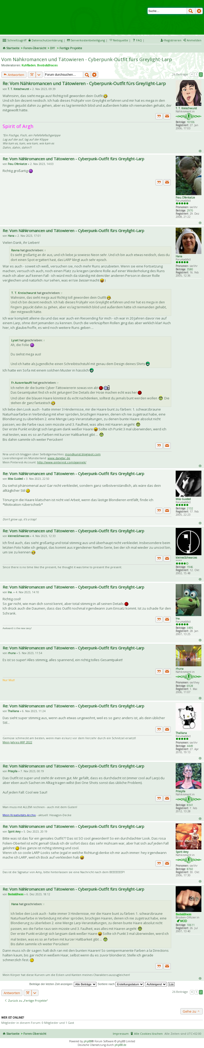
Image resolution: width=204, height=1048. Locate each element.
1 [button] (196, 74)
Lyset (14, 340)
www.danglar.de (59, 458)
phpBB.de (120, 1045)
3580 (190, 269)
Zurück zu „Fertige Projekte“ (26, 1000)
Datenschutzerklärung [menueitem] (47, 40)
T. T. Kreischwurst (186, 108)
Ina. (178, 618)
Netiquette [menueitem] (120, 40)
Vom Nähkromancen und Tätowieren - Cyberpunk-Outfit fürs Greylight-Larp (86, 59)
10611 (191, 925)
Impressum (121, 1034)
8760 (190, 869)
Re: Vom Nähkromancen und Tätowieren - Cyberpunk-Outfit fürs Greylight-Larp (84, 83)
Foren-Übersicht (34, 48)
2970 (190, 210)
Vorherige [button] (192, 74)
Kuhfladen (29, 65)
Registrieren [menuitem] (172, 40)
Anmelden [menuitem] (194, 40)
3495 (190, 628)
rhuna (179, 668)
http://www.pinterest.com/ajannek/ (61, 462)
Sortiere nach (121, 984)
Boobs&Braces (47, 65)
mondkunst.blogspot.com (83, 454)
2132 (190, 508)
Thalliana (181, 733)
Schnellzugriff (16, 40)
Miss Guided (183, 499)
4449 (190, 746)
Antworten (14, 74)
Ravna (15, 250)
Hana (179, 256)
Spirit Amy (182, 852)
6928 (190, 686)
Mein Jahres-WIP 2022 (17, 742)
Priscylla (180, 791)
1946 (190, 567)
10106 (191, 122)
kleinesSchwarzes (186, 557)
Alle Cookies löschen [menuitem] (148, 1034)
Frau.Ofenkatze (185, 197)
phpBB (88, 1041)
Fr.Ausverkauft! (21, 383)
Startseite (12, 48)
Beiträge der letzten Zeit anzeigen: (62, 984)
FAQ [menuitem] (139, 40)
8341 (190, 805)
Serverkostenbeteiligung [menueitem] (88, 40)
